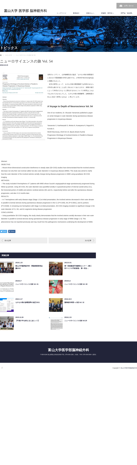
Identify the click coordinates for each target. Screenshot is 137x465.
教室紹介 (76, 13)
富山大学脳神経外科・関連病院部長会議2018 (29, 267)
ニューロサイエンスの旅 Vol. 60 (75, 284)
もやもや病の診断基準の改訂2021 (27, 302)
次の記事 (88, 240)
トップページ (61, 13)
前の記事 (8, 240)
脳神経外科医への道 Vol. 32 (74, 302)
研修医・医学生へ (107, 13)
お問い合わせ (129, 6)
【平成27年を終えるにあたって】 (27, 321)
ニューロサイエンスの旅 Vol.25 (75, 321)
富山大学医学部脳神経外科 (68, 350)
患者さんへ (90, 13)
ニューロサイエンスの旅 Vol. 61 (26, 284)
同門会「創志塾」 (127, 13)
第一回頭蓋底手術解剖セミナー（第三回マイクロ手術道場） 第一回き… (78, 267)
